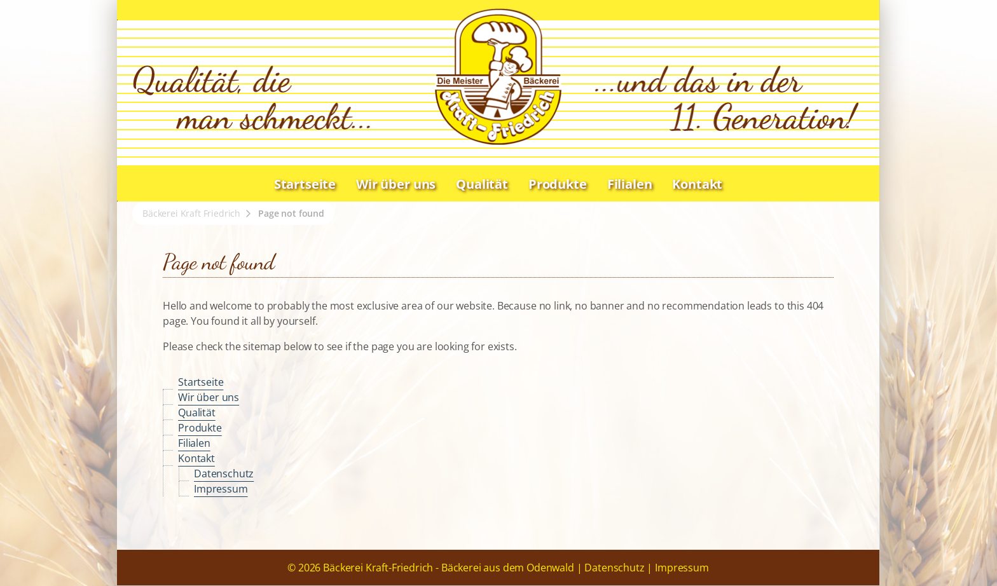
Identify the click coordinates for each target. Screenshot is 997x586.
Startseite (305, 184)
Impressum (221, 489)
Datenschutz (224, 473)
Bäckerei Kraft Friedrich (191, 213)
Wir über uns (396, 184)
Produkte (557, 184)
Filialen (629, 184)
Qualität (482, 184)
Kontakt (697, 184)
